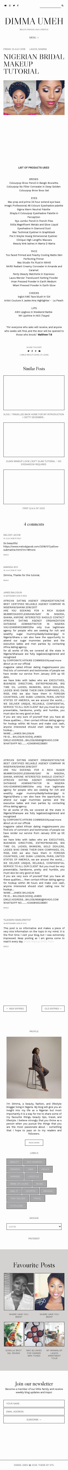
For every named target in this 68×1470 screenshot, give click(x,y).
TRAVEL (37, 1198)
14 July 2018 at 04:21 (12, 538)
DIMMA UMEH (34, 21)
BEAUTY (30, 355)
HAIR (30, 1169)
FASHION (15, 1169)
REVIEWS (48, 1191)
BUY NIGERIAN (34, 1162)
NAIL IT (14, 1191)
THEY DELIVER (17, 1198)
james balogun (12, 592)
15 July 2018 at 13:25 (12, 570)
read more (34, 1143)
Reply (6, 555)
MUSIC (39, 1184)
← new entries (15, 1008)
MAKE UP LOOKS (41, 355)
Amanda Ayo (10, 567)
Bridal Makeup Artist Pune (39, 941)
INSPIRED (15, 1176)
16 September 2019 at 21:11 (14, 923)
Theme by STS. (46, 1465)
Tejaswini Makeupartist (17, 920)
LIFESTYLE (33, 1176)
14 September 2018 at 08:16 (15, 596)
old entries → (53, 1008)
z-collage (16, 1205)
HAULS (45, 1169)
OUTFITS (30, 1191)
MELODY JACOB (11, 535)
